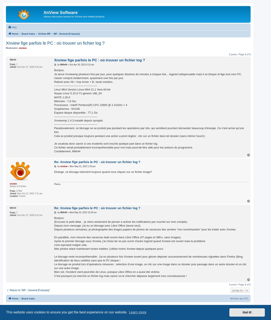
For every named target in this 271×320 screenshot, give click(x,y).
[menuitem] (12, 27)
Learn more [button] (137, 312)
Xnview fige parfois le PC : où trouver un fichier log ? (55, 43)
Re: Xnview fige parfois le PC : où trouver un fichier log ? (97, 162)
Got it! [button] (247, 312)
